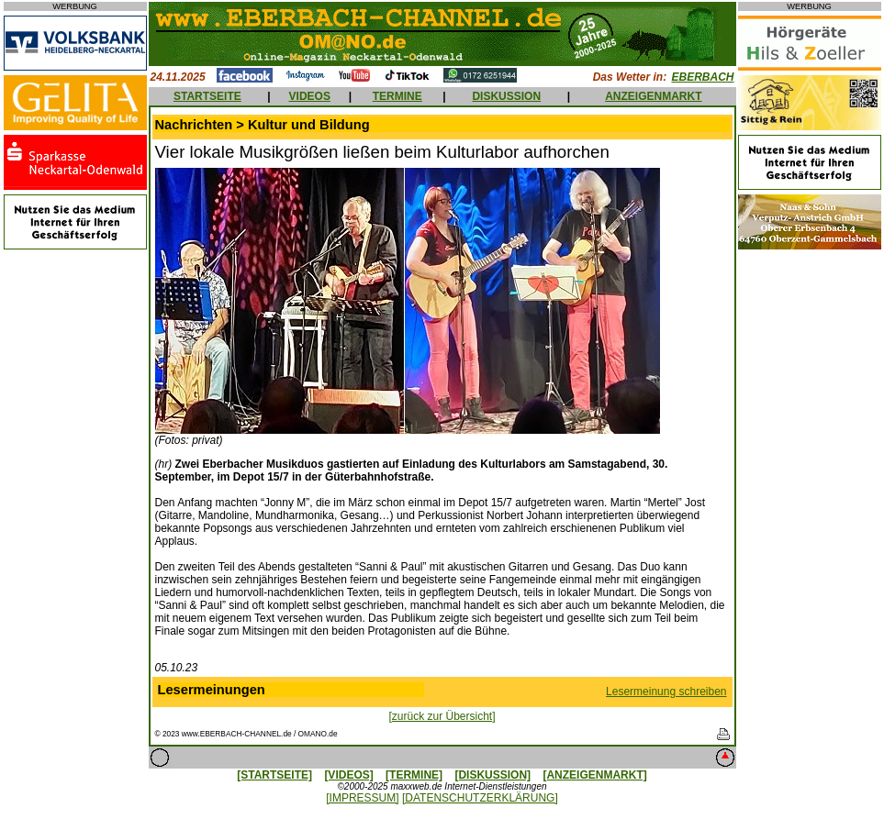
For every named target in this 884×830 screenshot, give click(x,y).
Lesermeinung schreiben (666, 691)
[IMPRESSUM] (362, 797)
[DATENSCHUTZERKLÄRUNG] (480, 797)
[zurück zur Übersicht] (441, 716)
